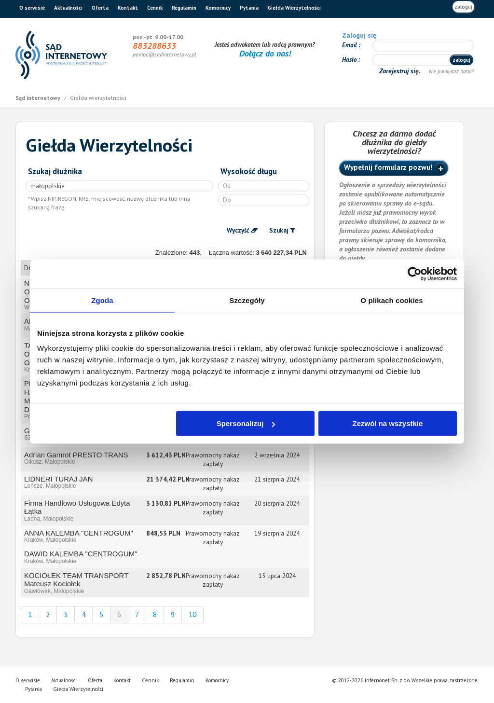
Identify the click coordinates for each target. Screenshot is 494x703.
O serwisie (32, 7)
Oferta (100, 7)
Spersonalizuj (246, 423)
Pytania (249, 7)
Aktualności (68, 7)
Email (350, 45)
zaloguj (463, 6)
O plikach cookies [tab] (391, 300)
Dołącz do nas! (265, 53)
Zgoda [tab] (102, 300)
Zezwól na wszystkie (388, 423)
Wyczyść (238, 230)
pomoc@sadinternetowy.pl (164, 54)
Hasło (350, 59)
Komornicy (218, 7)
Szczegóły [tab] (246, 300)
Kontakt (128, 7)
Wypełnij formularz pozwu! (388, 167)
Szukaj (278, 230)
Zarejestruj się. (400, 71)
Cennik (155, 7)
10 (192, 614)
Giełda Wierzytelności (294, 7)
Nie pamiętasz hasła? (451, 71)
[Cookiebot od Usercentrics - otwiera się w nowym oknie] (414, 273)
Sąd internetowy (38, 97)
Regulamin (184, 7)
